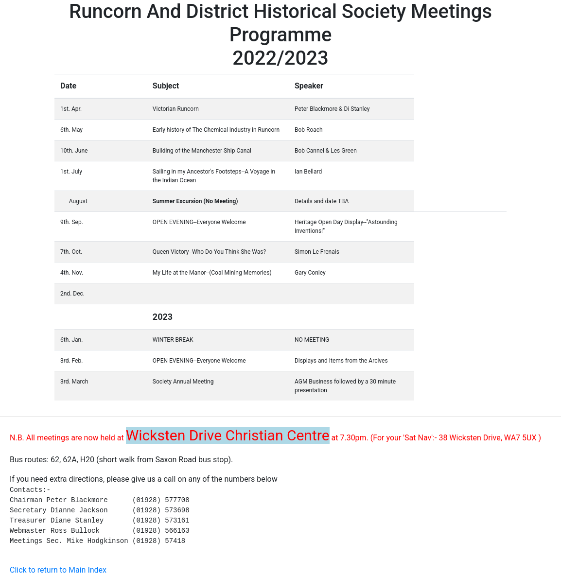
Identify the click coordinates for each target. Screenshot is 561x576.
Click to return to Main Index (58, 570)
